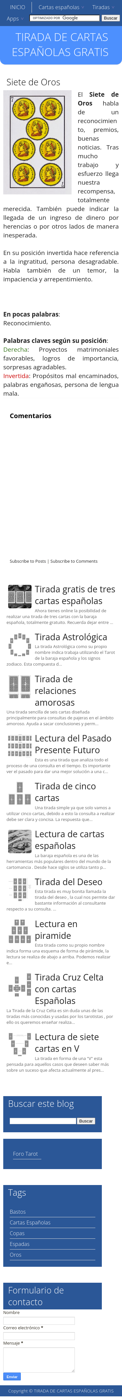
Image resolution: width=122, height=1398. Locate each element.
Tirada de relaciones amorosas (55, 690)
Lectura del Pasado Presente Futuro (73, 744)
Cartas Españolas (30, 1222)
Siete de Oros (33, 82)
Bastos (18, 1211)
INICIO (17, 7)
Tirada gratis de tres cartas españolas (75, 595)
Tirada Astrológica (71, 637)
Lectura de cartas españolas (69, 840)
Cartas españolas (59, 7)
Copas (17, 1233)
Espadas (20, 1244)
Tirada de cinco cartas (65, 792)
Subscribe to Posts (28, 561)
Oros (15, 1254)
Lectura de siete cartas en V (67, 1042)
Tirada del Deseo (68, 882)
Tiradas (101, 7)
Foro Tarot (25, 1153)
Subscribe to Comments (74, 561)
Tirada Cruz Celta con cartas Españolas (69, 989)
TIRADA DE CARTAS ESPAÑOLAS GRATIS (60, 44)
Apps (13, 18)
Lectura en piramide (56, 929)
